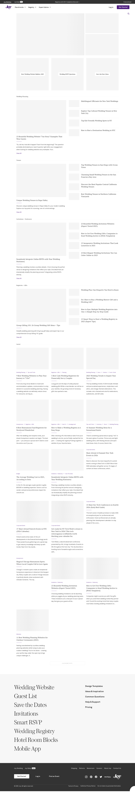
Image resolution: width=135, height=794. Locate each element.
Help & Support (92, 704)
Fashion (106, 373)
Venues (18, 160)
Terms (70, 789)
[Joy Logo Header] (8, 7)
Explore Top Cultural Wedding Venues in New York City (99, 112)
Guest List (25, 698)
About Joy (107, 771)
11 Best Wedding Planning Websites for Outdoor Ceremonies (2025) (32, 641)
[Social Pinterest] (91, 779)
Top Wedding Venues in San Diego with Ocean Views (99, 166)
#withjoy (107, 780)
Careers (99, 771)
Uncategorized (73, 425)
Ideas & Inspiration (94, 694)
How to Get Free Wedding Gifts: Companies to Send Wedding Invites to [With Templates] (99, 235)
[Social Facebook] (96, 779)
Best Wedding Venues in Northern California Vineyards (98, 195)
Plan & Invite (20, 7)
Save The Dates (70, 476)
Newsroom (90, 771)
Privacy (76, 789)
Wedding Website (34, 689)
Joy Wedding (18, 771)
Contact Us (117, 771)
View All (18, 153)
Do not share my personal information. (109, 788)
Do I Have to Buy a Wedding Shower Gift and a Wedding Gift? (99, 301)
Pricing (88, 710)
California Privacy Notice (87, 788)
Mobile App (27, 751)
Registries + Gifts (21, 286)
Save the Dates (30, 707)
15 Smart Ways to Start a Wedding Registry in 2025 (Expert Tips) (99, 321)
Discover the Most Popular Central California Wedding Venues (99, 185)
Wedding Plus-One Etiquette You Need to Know (100, 290)
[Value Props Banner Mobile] (67, 2)
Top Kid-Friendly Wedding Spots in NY (96, 121)
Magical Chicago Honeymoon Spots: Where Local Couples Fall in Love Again (32, 565)
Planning (65, 373)
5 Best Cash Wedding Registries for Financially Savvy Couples (65, 377)
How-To (65, 425)
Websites (18, 637)
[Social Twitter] (101, 779)
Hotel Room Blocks (36, 742)
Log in (111, 7)
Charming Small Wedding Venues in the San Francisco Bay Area (98, 176)
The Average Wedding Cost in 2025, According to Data (30, 481)
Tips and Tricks (32, 373)
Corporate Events (91, 452)
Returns (82, 771)
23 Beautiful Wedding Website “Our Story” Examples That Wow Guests (39, 137)
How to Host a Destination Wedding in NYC (98, 130)
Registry (32, 7)
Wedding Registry (34, 733)
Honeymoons (20, 425)
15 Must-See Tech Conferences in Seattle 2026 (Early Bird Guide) (102, 508)
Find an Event (54, 779)
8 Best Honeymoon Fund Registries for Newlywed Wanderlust (31, 429)
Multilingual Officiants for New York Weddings (99, 101)
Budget (18, 476)
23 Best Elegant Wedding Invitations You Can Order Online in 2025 (99, 254)
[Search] (128, 14)
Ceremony (99, 425)
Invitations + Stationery (24, 219)
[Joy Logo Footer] (117, 779)
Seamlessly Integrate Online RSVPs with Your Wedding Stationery (38, 260)
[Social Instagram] (86, 779)
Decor (100, 373)
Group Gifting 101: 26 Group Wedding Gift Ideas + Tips (38, 326)
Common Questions (95, 699)
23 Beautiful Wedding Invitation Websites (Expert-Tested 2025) (97, 225)
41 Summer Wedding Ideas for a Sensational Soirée (99, 431)
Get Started (123, 7)
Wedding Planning (22, 96)
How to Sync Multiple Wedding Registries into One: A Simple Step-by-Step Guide (99, 311)
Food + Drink (114, 373)
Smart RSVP (28, 725)
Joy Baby (30, 771)
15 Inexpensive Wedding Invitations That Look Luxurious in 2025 (99, 244)
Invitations (26, 716)
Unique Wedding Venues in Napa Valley (32, 200)
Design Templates (94, 689)
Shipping (74, 771)
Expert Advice (45, 7)
